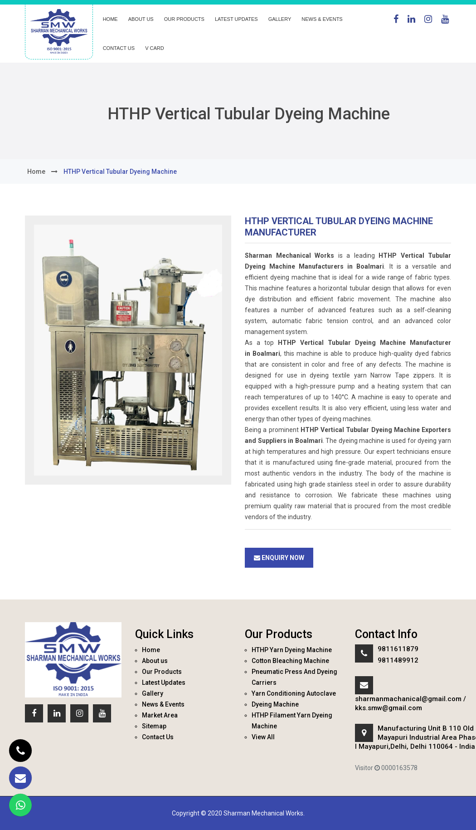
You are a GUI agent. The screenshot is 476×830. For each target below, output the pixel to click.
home (36, 171)
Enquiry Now (279, 557)
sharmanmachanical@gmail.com (408, 699)
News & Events (321, 19)
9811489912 (398, 660)
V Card (154, 48)
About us (141, 19)
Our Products (184, 19)
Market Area (160, 715)
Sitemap (154, 726)
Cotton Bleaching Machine (290, 660)
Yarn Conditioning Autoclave (294, 693)
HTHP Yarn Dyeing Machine (292, 649)
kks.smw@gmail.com (388, 708)
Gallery (279, 19)
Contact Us (119, 48)
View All (263, 737)
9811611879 (398, 649)
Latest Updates (236, 19)
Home (110, 19)
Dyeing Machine (275, 704)
